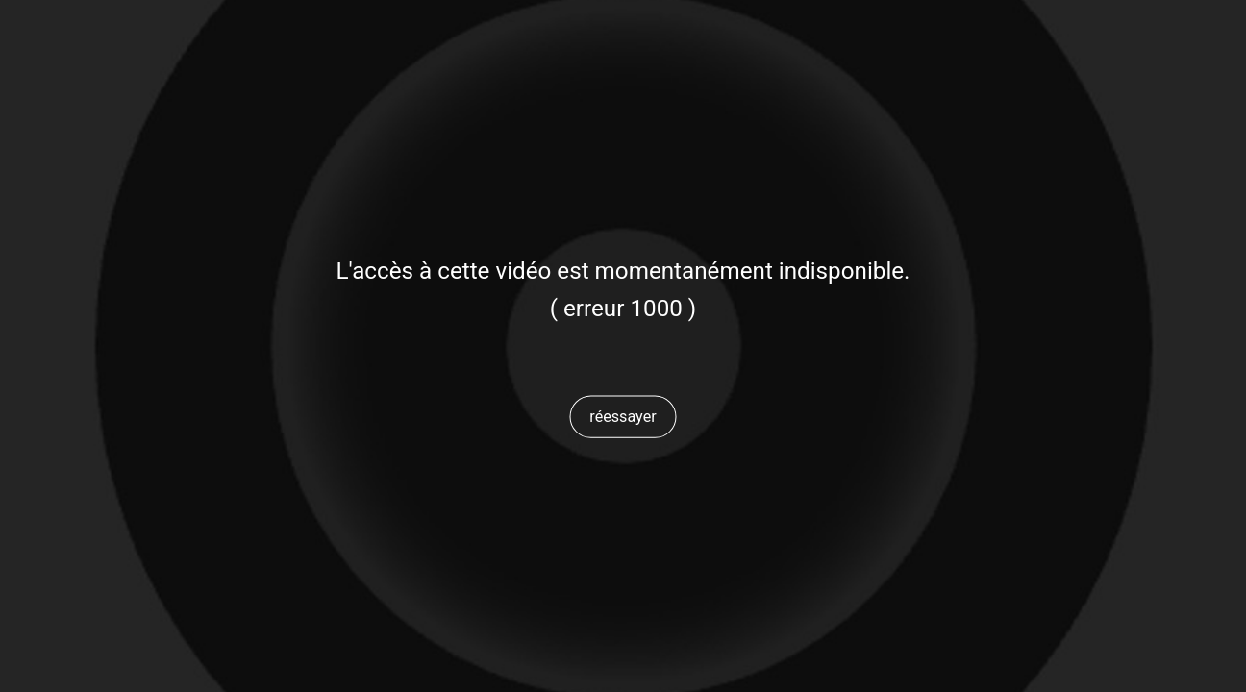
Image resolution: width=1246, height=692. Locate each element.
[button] (623, 416)
